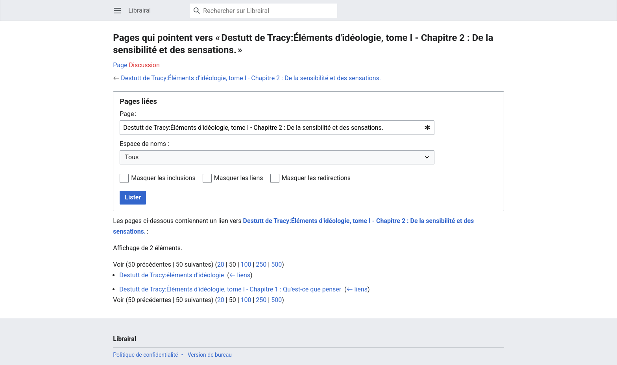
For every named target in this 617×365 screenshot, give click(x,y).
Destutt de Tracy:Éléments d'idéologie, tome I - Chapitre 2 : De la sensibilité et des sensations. (251, 78)
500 (276, 264)
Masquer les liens (238, 178)
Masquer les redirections (316, 178)
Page (120, 65)
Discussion (144, 65)
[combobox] (277, 127)
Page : (128, 114)
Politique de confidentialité (145, 355)
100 (246, 264)
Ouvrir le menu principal (119, 14)
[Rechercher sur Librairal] (263, 11)
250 (261, 264)
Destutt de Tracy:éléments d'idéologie (171, 275)
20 (220, 264)
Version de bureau (210, 355)
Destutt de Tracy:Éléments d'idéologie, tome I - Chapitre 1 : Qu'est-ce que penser (230, 289)
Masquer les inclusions (163, 178)
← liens (239, 275)
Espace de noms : (144, 143)
